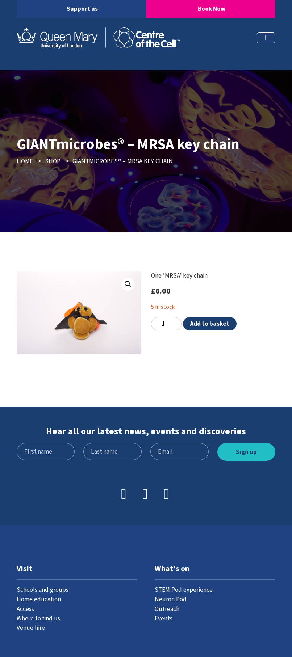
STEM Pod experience (184, 589)
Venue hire (31, 627)
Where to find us (38, 618)
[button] (127, 284)
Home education (39, 599)
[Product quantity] (166, 324)
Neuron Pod (171, 599)
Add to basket (209, 323)
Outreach (167, 609)
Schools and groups (42, 589)
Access (25, 609)
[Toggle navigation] (266, 37)
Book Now (211, 8)
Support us (82, 8)
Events (163, 618)
